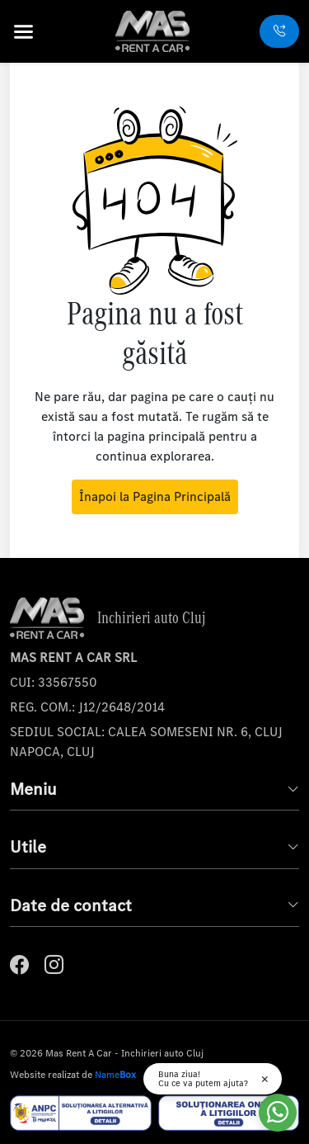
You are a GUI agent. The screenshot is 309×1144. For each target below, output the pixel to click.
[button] (34, 31)
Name (115, 1074)
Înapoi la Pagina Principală (155, 496)
